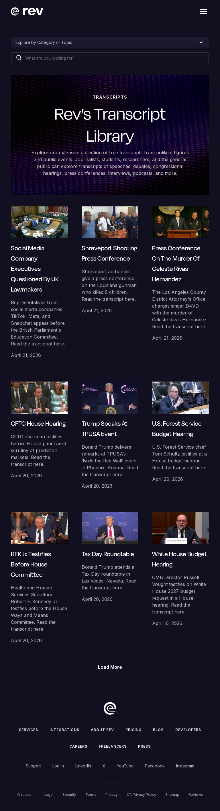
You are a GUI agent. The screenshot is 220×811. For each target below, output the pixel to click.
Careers (78, 746)
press (144, 746)
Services (28, 730)
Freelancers (113, 746)
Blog (158, 730)
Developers (188, 730)
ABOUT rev (102, 730)
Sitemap (172, 794)
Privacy (111, 794)
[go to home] (110, 708)
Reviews (195, 794)
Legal (48, 794)
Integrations (64, 730)
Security (69, 794)
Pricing (133, 730)
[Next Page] (110, 667)
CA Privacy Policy (141, 794)
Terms (90, 794)
